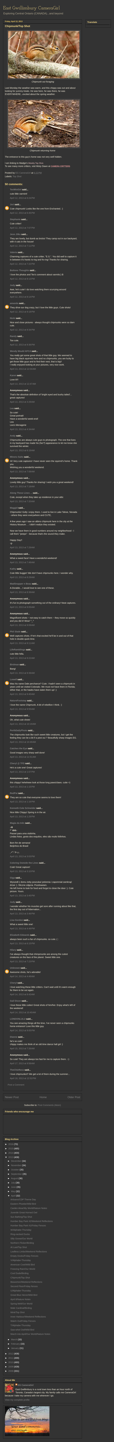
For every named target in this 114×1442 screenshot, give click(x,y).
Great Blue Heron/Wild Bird (23, 1295)
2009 (11, 1366)
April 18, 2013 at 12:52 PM (23, 1078)
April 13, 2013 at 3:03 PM (22, 856)
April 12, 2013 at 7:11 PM (22, 246)
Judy (13, 285)
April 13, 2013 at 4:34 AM (22, 429)
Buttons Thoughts (19, 270)
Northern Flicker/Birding (22, 1243)
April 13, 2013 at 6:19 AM (22, 450)
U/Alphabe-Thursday (20, 1290)
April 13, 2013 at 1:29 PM (22, 816)
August (15, 1178)
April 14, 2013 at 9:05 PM (22, 1030)
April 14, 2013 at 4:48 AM (22, 976)
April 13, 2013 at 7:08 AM (22, 471)
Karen (13, 375)
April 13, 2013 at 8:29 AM (22, 577)
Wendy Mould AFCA (20, 351)
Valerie (13, 252)
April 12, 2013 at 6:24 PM (22, 198)
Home (43, 1097)
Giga (12, 878)
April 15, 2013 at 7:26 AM (22, 1048)
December (16, 1161)
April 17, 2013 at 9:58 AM (22, 1063)
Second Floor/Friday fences (24, 1286)
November (16, 1165)
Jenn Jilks (15, 234)
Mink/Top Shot (17, 1312)
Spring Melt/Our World (21, 1303)
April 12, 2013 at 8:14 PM (22, 297)
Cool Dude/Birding (19, 1273)
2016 (11, 1144)
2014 (11, 1153)
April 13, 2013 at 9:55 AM (22, 709)
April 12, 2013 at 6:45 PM (22, 213)
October (15, 1169)
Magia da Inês (17, 823)
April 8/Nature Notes (20, 1299)
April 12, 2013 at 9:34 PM (22, 330)
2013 (11, 1157)
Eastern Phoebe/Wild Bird (23, 1204)
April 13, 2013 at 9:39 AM (22, 673)
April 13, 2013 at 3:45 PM (22, 895)
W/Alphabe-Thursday (20, 1230)
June (13, 1187)
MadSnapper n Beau (20, 583)
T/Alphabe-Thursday (20, 1325)
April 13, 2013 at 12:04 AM (23, 369)
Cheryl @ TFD (17, 763)
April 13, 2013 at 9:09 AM (22, 625)
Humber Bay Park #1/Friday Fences (28, 1225)
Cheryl (13, 983)
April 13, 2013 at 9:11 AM (22, 643)
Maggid (14, 508)
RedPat (14, 793)
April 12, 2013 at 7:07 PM (22, 228)
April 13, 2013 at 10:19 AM (23, 724)
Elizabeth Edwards (20, 935)
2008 (11, 1371)
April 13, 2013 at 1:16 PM (22, 801)
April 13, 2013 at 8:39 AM (22, 592)
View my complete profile (17, 1400)
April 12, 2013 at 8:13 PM (22, 279)
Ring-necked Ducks (20, 1234)
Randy (13, 336)
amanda (14, 303)
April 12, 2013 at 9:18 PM (22, 312)
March (14, 1339)
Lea (12, 408)
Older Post (74, 1097)
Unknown (15, 968)
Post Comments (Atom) (49, 1105)
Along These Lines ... (21, 493)
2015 (11, 1148)
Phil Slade (15, 631)
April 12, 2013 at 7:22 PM (22, 264)
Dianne (13, 1037)
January (15, 1348)
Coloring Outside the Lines (24, 863)
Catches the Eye (18, 748)
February (16, 1344)
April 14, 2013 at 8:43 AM (22, 994)
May (13, 1191)
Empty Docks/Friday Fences (24, 1256)
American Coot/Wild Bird (22, 1264)
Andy (12, 435)
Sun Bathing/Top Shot (21, 1217)
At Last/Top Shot (18, 1247)
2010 (11, 1362)
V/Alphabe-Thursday (20, 1260)
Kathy (13, 569)
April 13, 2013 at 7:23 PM (22, 961)
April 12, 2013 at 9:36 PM (22, 344)
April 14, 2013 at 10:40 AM (23, 1012)
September (16, 1174)
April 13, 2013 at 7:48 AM (22, 562)
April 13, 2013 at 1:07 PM (22, 772)
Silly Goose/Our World (21, 1238)
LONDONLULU (17, 1019)
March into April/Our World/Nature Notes (30, 1334)
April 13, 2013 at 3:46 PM (22, 913)
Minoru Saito (16, 457)
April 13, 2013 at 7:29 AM (22, 547)
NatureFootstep (18, 700)
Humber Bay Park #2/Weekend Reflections (31, 1221)
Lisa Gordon (16, 920)
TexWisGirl (15, 189)
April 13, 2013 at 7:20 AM (22, 501)
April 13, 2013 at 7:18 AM (22, 486)
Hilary (13, 950)
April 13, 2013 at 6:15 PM (22, 943)
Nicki (12, 318)
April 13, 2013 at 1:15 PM (22, 786)
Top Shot (17, 176)
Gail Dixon (15, 1001)
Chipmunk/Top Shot (20, 1277)
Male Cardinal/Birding (21, 1308)
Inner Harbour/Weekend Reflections (28, 1316)
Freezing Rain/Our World (22, 1269)
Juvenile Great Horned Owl (23, 1212)
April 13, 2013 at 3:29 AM (22, 402)
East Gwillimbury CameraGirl (31, 8)
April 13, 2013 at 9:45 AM (22, 694)
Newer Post (12, 1097)
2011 (11, 1358)
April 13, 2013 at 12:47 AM (23, 384)
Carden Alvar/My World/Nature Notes (28, 1208)
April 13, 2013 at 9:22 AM (22, 658)
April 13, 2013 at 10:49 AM (23, 742)
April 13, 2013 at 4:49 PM (22, 928)
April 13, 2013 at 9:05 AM (22, 607)
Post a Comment (16, 1085)
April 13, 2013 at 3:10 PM (22, 871)
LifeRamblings (17, 649)
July (13, 1182)
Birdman (14, 664)
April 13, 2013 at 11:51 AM (23, 757)
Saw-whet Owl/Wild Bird (22, 1329)
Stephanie (15, 219)
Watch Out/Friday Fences (23, 1321)
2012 (11, 1353)
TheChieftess (17, 1070)
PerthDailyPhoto (18, 730)
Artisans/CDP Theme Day (23, 1199)
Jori (12, 204)
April (13, 1195)
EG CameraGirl (26, 1385)
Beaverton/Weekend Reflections (26, 1282)
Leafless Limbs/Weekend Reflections (28, 1251)
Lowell (13, 679)
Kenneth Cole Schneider (23, 808)
